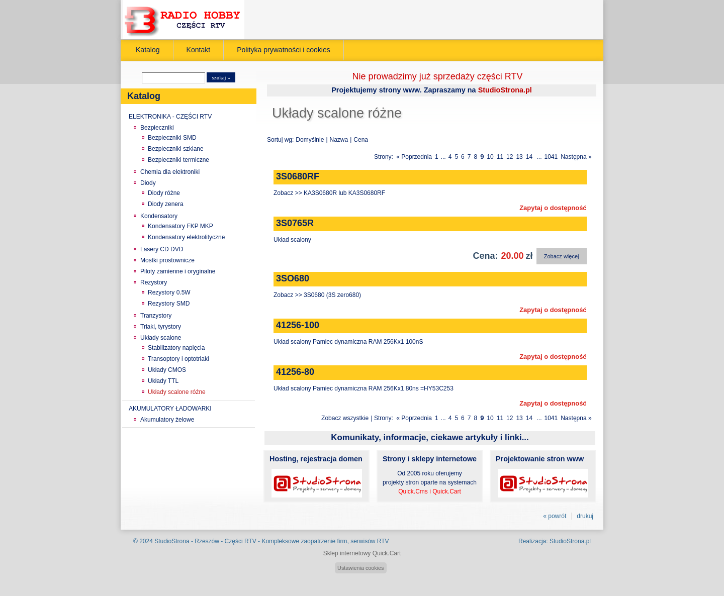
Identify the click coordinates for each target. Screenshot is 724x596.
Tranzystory (155, 315)
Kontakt (199, 50)
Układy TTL (163, 380)
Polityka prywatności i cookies (283, 50)
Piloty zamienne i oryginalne (177, 271)
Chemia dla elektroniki (170, 171)
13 (519, 156)
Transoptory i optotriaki (178, 358)
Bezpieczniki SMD (172, 137)
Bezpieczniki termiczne (178, 159)
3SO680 (292, 278)
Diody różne (164, 192)
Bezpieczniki (157, 127)
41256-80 (295, 372)
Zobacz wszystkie (345, 418)
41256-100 (297, 325)
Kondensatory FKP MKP (180, 226)
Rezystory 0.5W (169, 292)
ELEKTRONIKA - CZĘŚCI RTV (170, 116)
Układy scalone (160, 337)
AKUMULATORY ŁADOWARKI (170, 408)
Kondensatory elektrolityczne (186, 237)
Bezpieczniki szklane (176, 148)
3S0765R (295, 223)
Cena (360, 139)
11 (500, 156)
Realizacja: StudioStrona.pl (554, 541)
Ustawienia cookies (360, 568)
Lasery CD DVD (161, 249)
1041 (551, 156)
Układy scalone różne (177, 391)
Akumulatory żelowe (167, 419)
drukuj (585, 516)
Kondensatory (158, 216)
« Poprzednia (414, 156)
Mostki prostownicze (167, 260)
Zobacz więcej (561, 256)
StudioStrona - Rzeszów (187, 541)
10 (490, 156)
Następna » (576, 156)
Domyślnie (310, 139)
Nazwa (339, 139)
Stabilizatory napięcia (176, 347)
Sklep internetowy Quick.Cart (362, 553)
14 (529, 156)
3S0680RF (297, 176)
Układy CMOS (167, 369)
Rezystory (153, 282)
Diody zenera (166, 204)
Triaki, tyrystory (160, 326)
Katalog (148, 50)
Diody (148, 182)
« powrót (554, 516)
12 (509, 156)
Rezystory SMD (169, 303)
